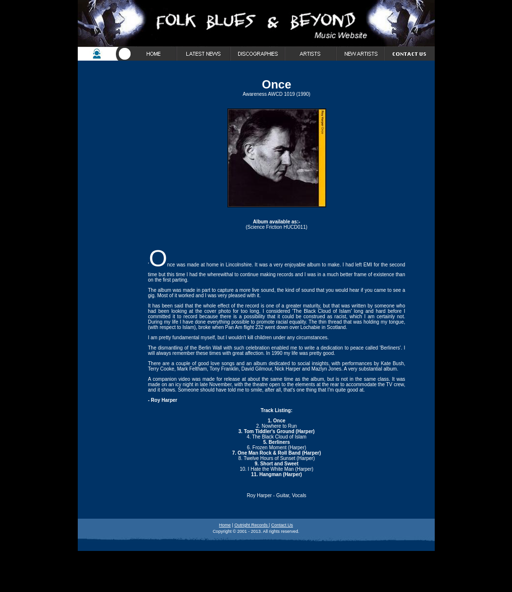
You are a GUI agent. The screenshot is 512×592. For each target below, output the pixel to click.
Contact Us (282, 525)
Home (225, 525)
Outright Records (251, 525)
